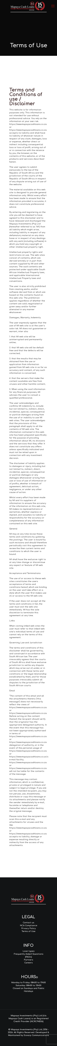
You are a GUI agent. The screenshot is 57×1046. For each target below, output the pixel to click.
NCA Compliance (28, 925)
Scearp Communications (36, 1035)
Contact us (28, 923)
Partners (28, 960)
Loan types (29, 951)
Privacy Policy (28, 928)
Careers (28, 963)
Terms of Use (28, 931)
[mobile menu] (52, 6)
